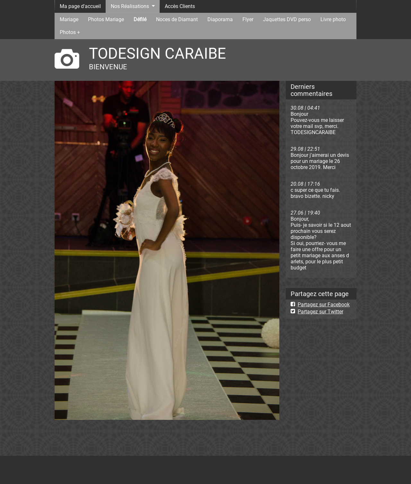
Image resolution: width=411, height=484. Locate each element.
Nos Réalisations (130, 6)
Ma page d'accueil (80, 6)
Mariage (69, 19)
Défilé (140, 19)
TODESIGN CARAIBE (157, 53)
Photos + (70, 32)
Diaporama (220, 19)
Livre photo (333, 19)
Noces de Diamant (177, 19)
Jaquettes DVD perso (287, 19)
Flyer (247, 19)
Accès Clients (180, 6)
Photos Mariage (106, 19)
